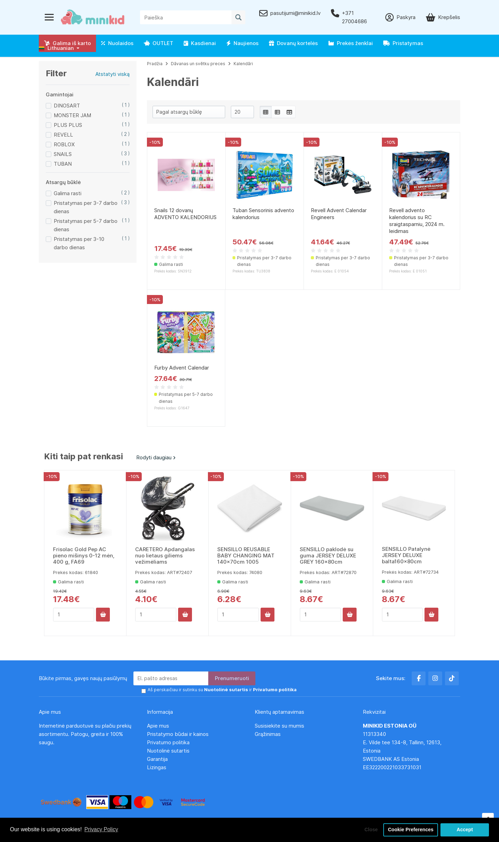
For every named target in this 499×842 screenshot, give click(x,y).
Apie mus (158, 725)
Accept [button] (464, 829)
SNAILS (63, 154)
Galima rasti (67, 193)
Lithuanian (56, 48)
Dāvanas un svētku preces (198, 63)
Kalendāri (243, 63)
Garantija (157, 759)
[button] (59, 48)
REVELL (63, 134)
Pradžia (155, 63)
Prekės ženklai (350, 43)
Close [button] (369, 829)
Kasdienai (200, 43)
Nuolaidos (117, 43)
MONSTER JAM (72, 115)
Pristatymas (403, 43)
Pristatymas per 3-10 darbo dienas (79, 243)
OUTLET (158, 43)
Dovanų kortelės (293, 43)
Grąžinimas (268, 734)
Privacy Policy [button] (102, 829)
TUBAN (63, 163)
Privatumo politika (168, 742)
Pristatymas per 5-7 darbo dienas (85, 225)
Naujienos (242, 43)
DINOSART (67, 105)
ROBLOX (64, 144)
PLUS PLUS (68, 125)
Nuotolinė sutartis (168, 750)
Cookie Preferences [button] (410, 829)
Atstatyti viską (112, 74)
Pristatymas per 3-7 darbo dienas (85, 207)
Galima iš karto (67, 43)
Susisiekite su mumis (279, 725)
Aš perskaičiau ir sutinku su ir (219, 690)
